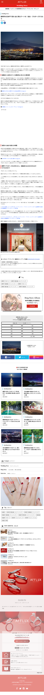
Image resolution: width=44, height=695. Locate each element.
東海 (32, 331)
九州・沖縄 (32, 336)
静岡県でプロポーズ (22, 283)
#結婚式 (3, 512)
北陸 (11, 331)
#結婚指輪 (38, 515)
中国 (32, 333)
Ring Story (11, 469)
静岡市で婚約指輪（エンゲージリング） (19, 281)
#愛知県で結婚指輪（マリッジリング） (31, 512)
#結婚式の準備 (4, 520)
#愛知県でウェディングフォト (30, 517)
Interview (8, 473)
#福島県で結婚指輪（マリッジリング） (9, 515)
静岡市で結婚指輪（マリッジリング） (8, 283)
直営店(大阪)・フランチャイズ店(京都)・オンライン (22, 323)
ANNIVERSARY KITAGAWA (34, 259)
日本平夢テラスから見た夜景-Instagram (11, 158)
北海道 (11, 325)
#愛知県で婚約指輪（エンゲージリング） (14, 512)
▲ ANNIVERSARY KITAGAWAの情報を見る (22, 238)
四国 (11, 336)
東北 (32, 325)
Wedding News (9, 466)
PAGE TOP (39, 672)
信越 (11, 328)
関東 (32, 328)
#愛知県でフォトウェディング (17, 517)
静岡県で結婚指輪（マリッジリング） (26, 286)
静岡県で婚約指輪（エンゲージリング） (9, 286)
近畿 (11, 333)
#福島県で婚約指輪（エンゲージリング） (26, 515)
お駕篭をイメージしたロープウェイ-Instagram (12, 107)
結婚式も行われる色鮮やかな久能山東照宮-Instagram (14, 91)
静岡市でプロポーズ (5, 281)
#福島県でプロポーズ (6, 517)
